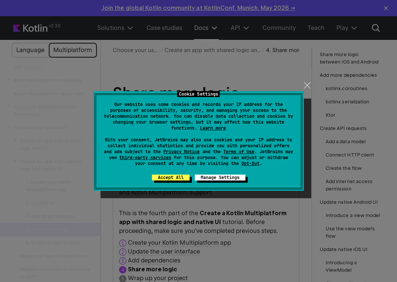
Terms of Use (238, 152)
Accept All (171, 177)
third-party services (145, 158)
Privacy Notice (181, 152)
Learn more (213, 128)
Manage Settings (220, 177)
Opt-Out (250, 163)
